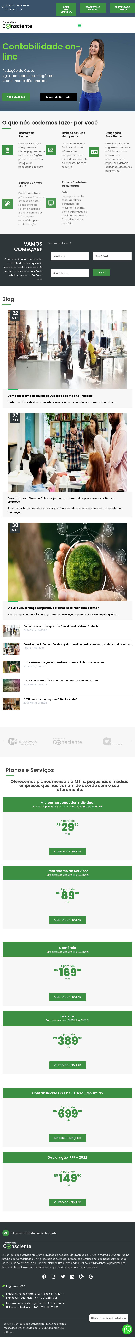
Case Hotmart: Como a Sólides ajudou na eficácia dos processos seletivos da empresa (62, 500)
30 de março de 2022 (35, 666)
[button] (66, 9)
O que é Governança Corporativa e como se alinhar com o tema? (53, 608)
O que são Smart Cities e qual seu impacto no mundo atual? (60, 680)
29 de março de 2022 (35, 684)
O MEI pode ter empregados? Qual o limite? (50, 699)
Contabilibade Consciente (29, 1324)
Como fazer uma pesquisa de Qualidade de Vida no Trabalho (50, 396)
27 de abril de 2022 (33, 648)
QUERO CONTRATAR (67, 851)
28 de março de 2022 (35, 702)
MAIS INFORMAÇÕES (67, 1138)
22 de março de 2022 (35, 630)
